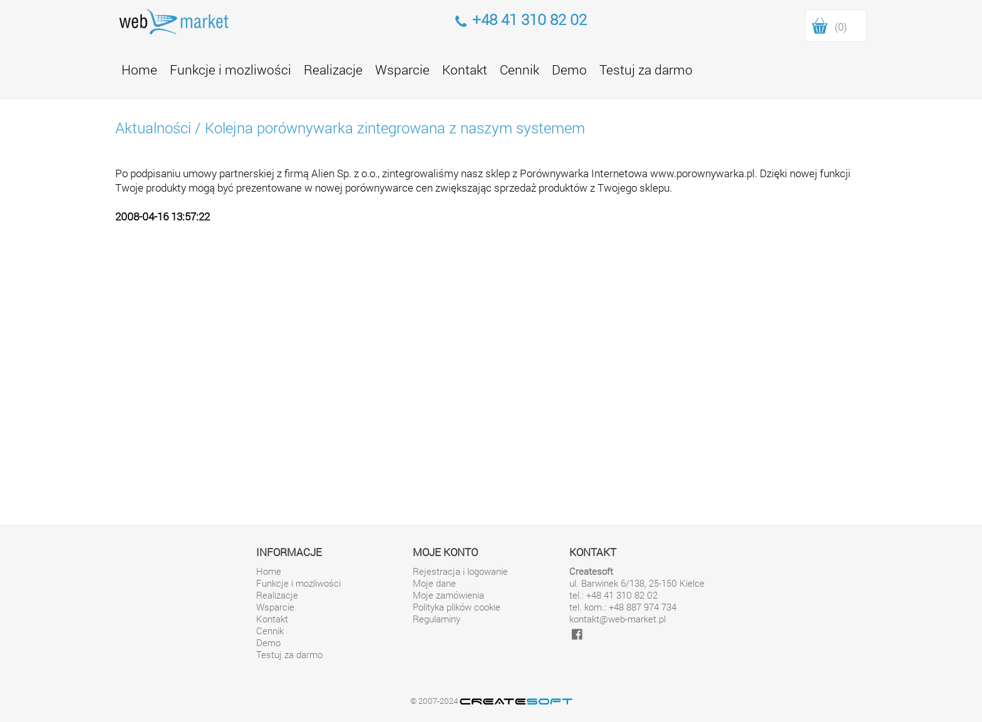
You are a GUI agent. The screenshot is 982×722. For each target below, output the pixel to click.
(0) (841, 26)
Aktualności (153, 128)
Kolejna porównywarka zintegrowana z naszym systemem (395, 128)
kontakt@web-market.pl (617, 619)
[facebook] (577, 634)
